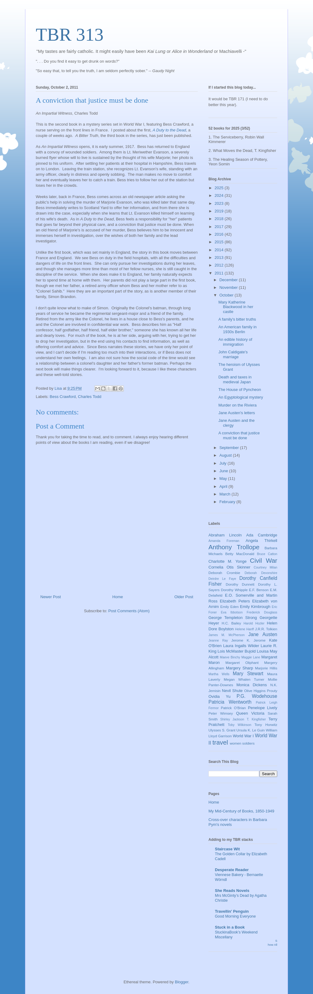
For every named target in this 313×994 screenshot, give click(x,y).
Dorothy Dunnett (240, 584)
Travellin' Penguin (232, 911)
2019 (220, 211)
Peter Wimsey (220, 713)
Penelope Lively (262, 707)
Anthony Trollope (234, 546)
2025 (220, 188)
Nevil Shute (232, 690)
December (229, 280)
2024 (220, 195)
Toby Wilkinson (239, 725)
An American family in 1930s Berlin (237, 329)
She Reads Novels (232, 890)
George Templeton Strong (232, 617)
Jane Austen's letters (236, 412)
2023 (220, 203)
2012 (220, 265)
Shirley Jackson (232, 719)
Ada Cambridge (262, 535)
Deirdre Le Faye (222, 578)
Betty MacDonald (239, 554)
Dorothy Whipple (234, 590)
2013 (220, 257)
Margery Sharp (239, 668)
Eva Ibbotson (232, 612)
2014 (220, 250)
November (229, 287)
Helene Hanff (244, 629)
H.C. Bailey (231, 623)
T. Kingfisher (256, 719)
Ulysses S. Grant (221, 730)
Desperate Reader (232, 869)
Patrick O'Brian (233, 708)
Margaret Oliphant (242, 663)
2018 (220, 218)
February (228, 501)
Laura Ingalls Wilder (241, 645)
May (223, 478)
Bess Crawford (63, 396)
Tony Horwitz (266, 725)
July (223, 463)
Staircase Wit (227, 849)
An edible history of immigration (235, 342)
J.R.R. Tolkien (266, 629)
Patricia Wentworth (230, 702)
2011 (220, 273)
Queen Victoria (250, 713)
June (224, 471)
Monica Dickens (252, 685)
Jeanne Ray (218, 640)
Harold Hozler (254, 623)
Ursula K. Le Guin (250, 730)
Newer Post (50, 597)
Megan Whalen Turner (244, 679)
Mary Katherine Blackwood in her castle (235, 307)
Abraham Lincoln (225, 535)
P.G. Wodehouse (257, 696)
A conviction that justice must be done (239, 435)
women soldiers (242, 743)
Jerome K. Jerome (248, 640)
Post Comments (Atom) (128, 611)
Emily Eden (229, 607)
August (226, 455)
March (225, 494)
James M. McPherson (226, 635)
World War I (243, 736)
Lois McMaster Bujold (237, 651)
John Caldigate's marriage (233, 354)
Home (117, 597)
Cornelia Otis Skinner (229, 567)
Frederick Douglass (262, 612)
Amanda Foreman (223, 541)
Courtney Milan (265, 567)
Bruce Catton (267, 554)
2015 (220, 242)
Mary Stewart (248, 673)
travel (220, 742)
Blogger (181, 982)
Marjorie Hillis (266, 668)
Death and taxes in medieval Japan (234, 379)
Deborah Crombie (224, 573)
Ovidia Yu (219, 696)
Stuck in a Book (230, 927)
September (229, 447)
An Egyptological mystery (240, 397)
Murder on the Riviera (237, 405)
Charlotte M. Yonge (227, 561)
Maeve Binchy (230, 657)
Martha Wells (219, 674)
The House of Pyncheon (239, 389)
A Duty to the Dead (169, 130)
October (227, 295)
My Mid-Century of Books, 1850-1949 (241, 811)
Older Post (184, 597)
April (224, 486)
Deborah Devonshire (261, 573)
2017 (220, 226)
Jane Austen (262, 634)
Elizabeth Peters (235, 601)
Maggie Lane (250, 657)
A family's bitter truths (237, 319)
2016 (220, 234)
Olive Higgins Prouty (260, 691)
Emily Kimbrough (255, 606)
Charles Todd (89, 396)
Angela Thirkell (261, 540)
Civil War (264, 560)
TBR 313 (70, 34)
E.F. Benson (259, 590)
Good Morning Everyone (235, 916)
